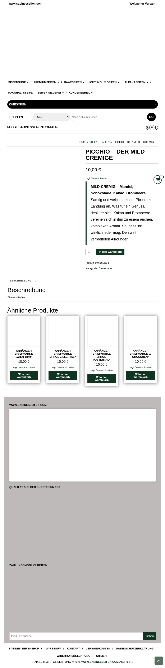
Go (151, 117)
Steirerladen (99, 142)
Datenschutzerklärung (135, 648)
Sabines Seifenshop (24, 648)
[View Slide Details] (82, 41)
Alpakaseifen (136, 82)
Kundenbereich (80, 92)
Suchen (149, 636)
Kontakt (73, 648)
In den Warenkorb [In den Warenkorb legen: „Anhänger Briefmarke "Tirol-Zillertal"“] (63, 376)
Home (82, 142)
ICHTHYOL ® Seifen (105, 82)
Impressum (53, 648)
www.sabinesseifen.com (100, 661)
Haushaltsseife (20, 92)
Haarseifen (74, 82)
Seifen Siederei (51, 92)
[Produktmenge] (90, 252)
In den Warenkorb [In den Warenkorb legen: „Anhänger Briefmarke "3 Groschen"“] (140, 376)
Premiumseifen (46, 82)
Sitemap (102, 655)
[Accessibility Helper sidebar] (160, 5)
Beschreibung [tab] (21, 280)
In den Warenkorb (110, 251)
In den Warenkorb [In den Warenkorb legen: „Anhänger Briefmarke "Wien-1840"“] (24, 376)
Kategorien (17, 104)
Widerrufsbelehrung (73, 655)
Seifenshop (18, 82)
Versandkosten (99, 178)
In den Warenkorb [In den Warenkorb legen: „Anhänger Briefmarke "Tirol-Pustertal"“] (102, 379)
